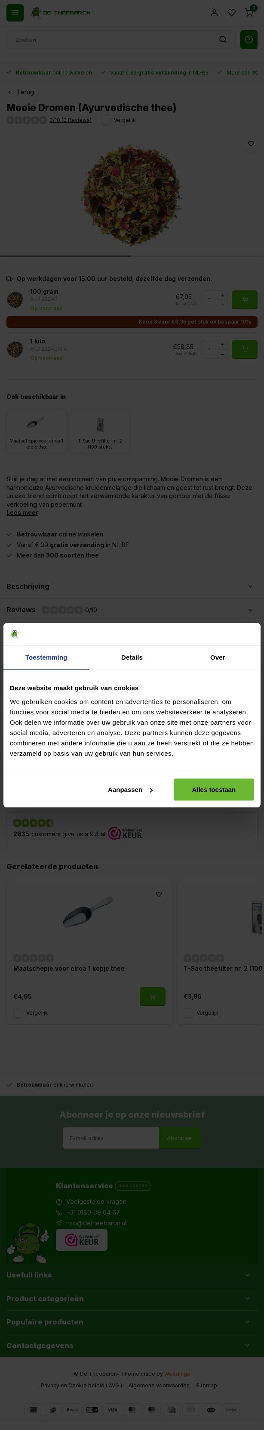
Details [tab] (132, 657)
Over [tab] (217, 657)
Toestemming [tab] (46, 657)
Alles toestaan (214, 789)
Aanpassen (130, 789)
